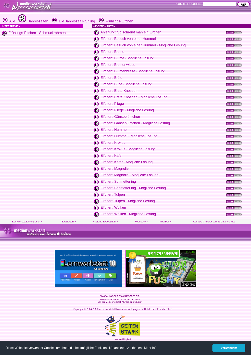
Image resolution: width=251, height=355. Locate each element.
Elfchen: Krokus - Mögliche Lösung (128, 149)
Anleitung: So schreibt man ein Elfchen (131, 32)
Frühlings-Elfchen (115, 21)
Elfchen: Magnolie (115, 169)
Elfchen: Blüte (111, 78)
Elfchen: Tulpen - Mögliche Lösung (128, 201)
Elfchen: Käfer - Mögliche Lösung (127, 162)
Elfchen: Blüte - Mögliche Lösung (126, 84)
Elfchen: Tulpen (113, 194)
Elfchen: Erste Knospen (119, 91)
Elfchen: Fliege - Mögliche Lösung (127, 110)
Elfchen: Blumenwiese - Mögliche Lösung (133, 71)
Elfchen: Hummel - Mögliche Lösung (129, 136)
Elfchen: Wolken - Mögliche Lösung (128, 214)
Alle (9, 21)
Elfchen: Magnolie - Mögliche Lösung (130, 175)
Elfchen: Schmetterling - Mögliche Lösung (133, 188)
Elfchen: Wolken (113, 207)
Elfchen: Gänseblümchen (120, 117)
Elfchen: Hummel (114, 130)
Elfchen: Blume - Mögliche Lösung (127, 58)
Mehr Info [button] (151, 347)
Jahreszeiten (32, 21)
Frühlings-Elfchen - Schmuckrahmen (37, 33)
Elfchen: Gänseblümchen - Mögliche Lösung (135, 123)
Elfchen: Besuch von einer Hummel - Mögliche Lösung (143, 45)
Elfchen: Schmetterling (118, 181)
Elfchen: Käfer (112, 156)
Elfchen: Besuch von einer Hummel (128, 39)
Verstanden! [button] (229, 347)
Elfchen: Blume (112, 52)
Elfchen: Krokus (113, 143)
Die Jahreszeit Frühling (73, 21)
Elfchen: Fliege (112, 104)
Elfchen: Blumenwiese (118, 65)
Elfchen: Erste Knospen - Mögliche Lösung (134, 97)
